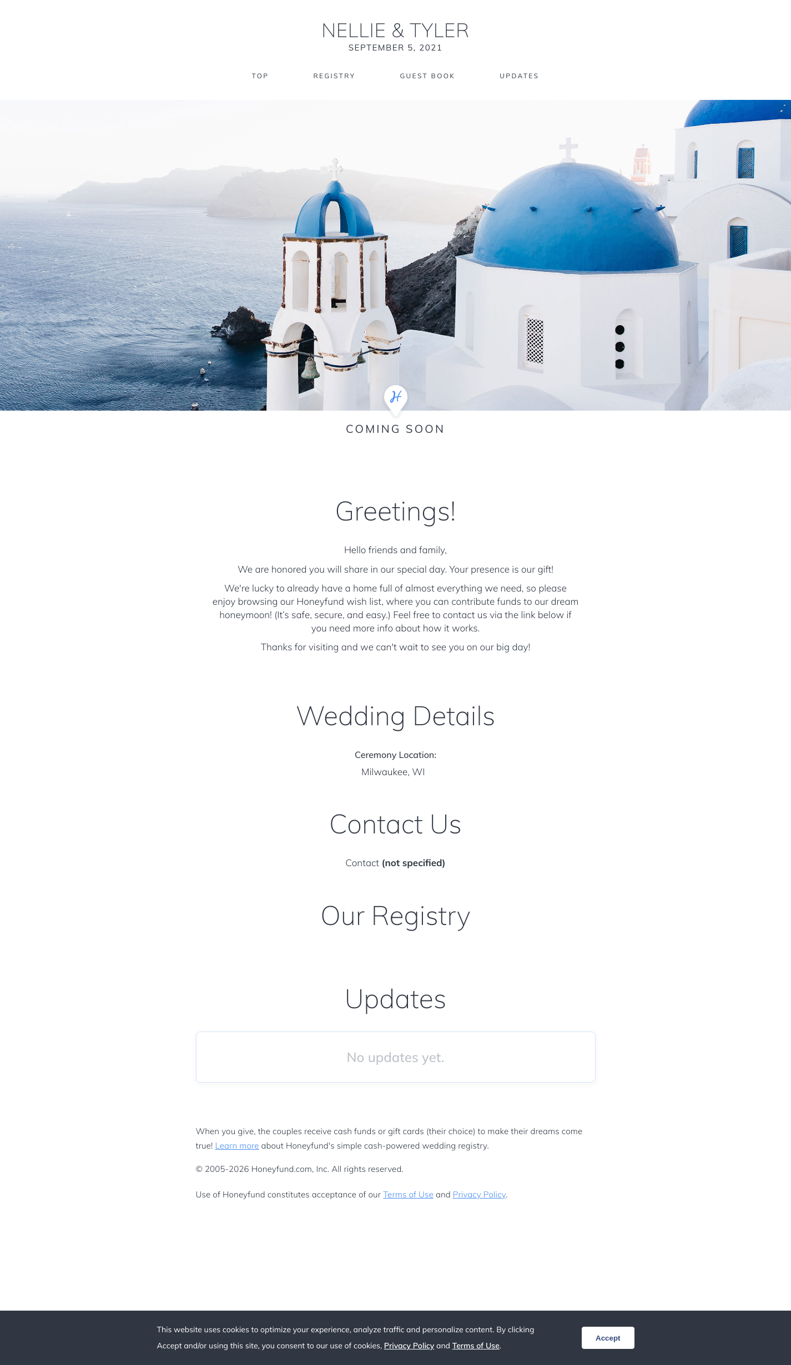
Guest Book (427, 76)
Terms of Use (408, 1194)
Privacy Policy (479, 1194)
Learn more (237, 1145)
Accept (608, 1338)
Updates (520, 76)
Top (260, 76)
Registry (334, 76)
